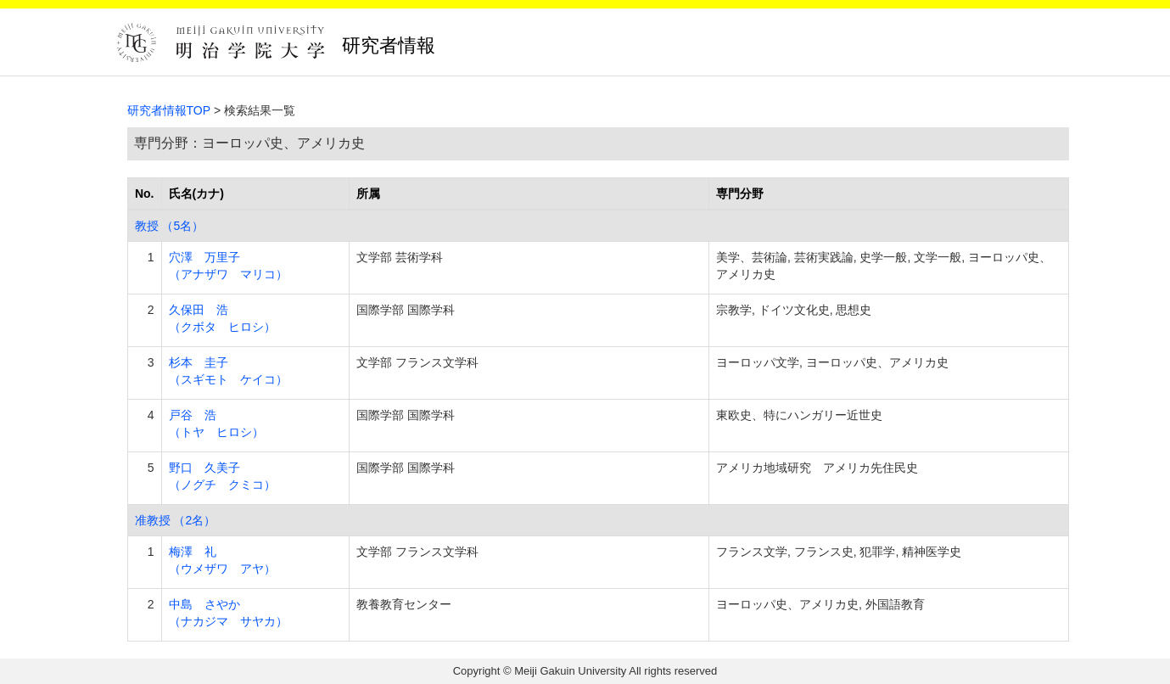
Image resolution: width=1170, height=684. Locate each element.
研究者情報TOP (169, 110)
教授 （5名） (169, 226)
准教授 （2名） (175, 520)
